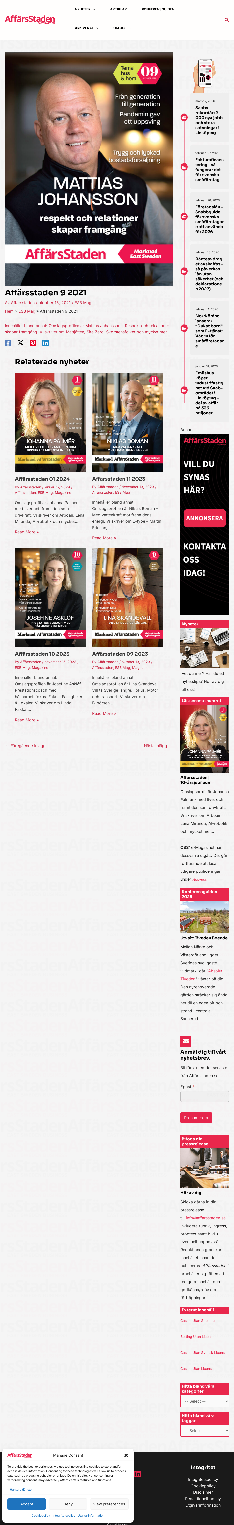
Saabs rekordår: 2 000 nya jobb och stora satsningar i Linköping (209, 120)
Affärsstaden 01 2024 (42, 479)
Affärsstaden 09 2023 (120, 654)
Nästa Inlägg (158, 745)
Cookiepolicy (41, 1515)
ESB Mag (83, 302)
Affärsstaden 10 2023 (42, 654)
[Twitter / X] (20, 343)
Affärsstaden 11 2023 (118, 479)
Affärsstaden (25, 492)
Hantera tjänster (21, 1489)
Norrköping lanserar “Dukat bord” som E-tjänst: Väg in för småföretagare (209, 331)
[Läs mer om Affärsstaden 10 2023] (50, 596)
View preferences (109, 1504)
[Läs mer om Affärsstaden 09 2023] (127, 596)
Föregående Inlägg (25, 745)
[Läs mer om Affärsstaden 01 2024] (50, 422)
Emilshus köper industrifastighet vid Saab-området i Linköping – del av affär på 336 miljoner (209, 393)
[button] (126, 1455)
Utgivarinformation (91, 1515)
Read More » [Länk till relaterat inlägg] (27, 531)
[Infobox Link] (204, 662)
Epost (187, 1086)
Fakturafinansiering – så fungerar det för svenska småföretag (209, 169)
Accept (26, 1504)
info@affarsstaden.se (206, 1217)
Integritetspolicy (64, 1515)
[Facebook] (8, 343)
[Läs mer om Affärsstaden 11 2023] (127, 421)
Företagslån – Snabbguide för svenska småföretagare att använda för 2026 (209, 219)
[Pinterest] (33, 343)
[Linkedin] (45, 343)
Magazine (63, 492)
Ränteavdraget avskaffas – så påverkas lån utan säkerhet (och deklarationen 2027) (209, 273)
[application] (93, 9)
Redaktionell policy (203, 1506)
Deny (68, 1504)
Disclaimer (203, 1500)
